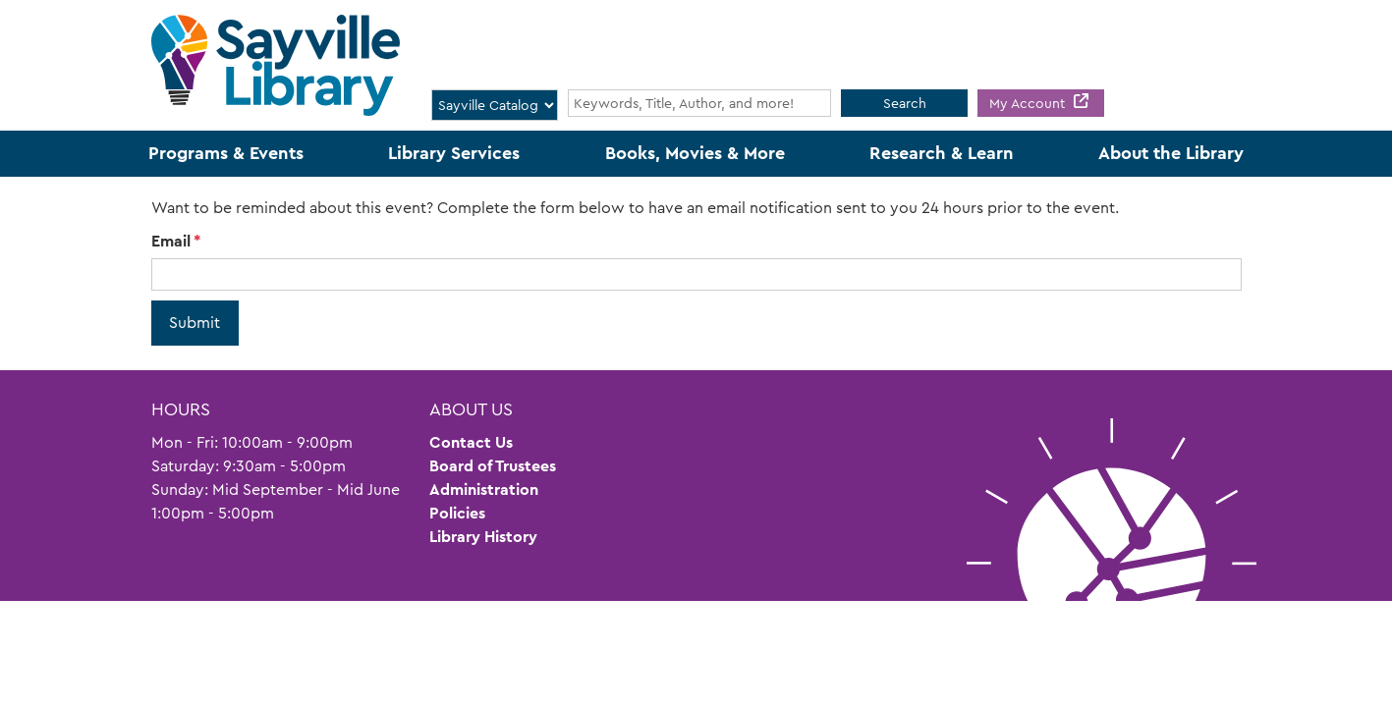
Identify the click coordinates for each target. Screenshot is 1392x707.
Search (904, 103)
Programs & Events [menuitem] (226, 153)
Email (171, 241)
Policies (457, 513)
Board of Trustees (492, 466)
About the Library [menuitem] (1171, 153)
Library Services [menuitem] (454, 153)
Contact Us (471, 442)
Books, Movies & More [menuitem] (695, 153)
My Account (1029, 103)
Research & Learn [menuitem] (941, 153)
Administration (483, 489)
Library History (483, 536)
